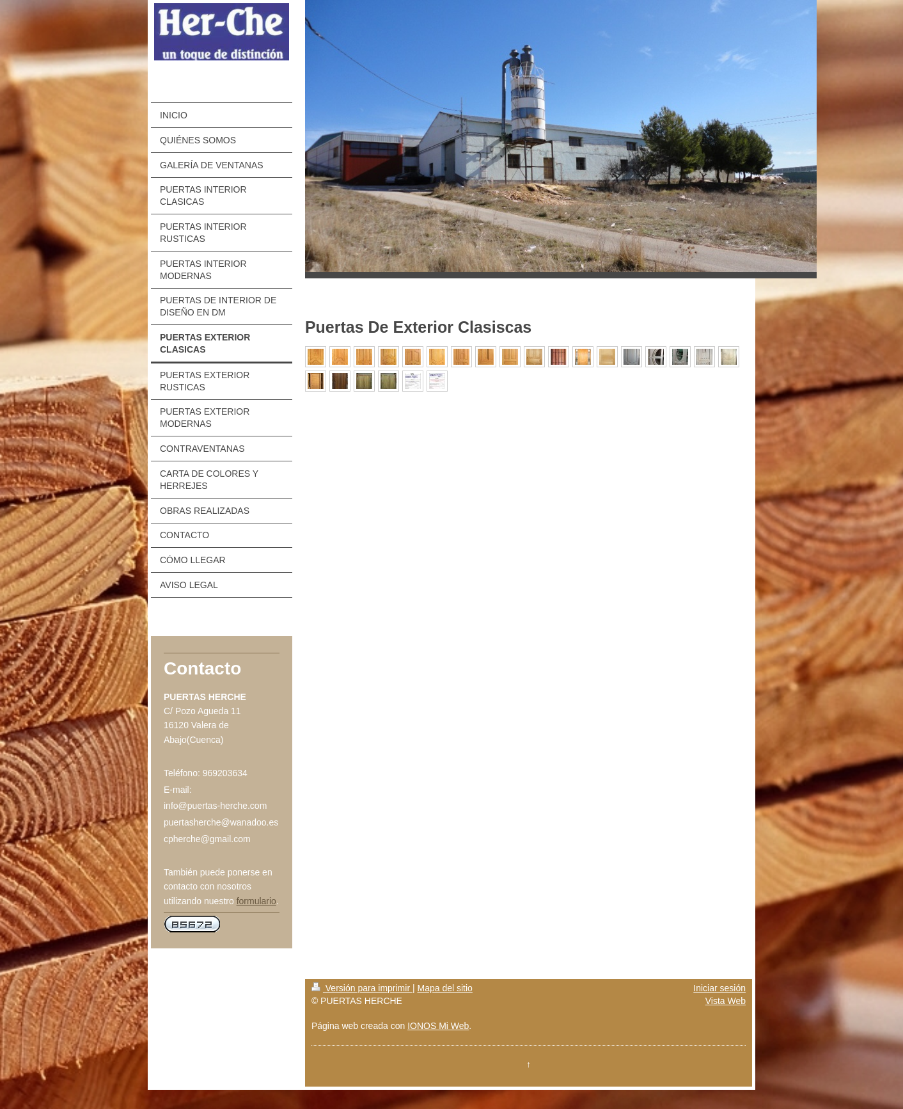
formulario (256, 901)
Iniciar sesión (719, 988)
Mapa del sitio (444, 988)
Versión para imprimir (361, 988)
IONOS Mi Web (438, 1026)
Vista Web (725, 1001)
